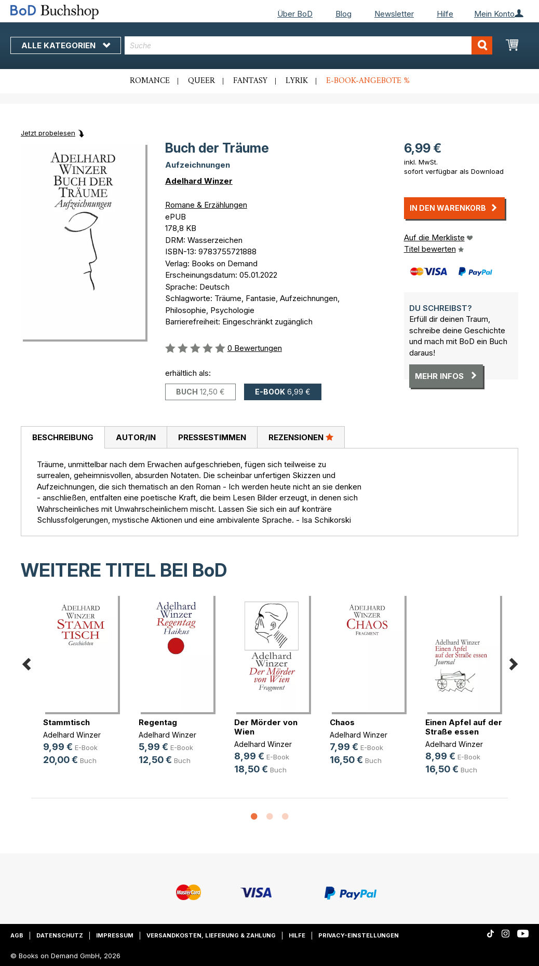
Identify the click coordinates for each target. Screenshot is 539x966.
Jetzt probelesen (48, 133)
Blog (343, 14)
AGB (16, 935)
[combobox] (309, 45)
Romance (150, 81)
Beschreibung (62, 437)
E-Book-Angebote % (368, 81)
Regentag (158, 722)
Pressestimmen (212, 437)
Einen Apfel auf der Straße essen (463, 727)
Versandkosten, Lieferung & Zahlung (211, 935)
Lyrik (297, 81)
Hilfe (445, 14)
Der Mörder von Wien (266, 727)
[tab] (62, 437)
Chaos (342, 722)
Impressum (114, 935)
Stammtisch (66, 722)
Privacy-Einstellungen (358, 935)
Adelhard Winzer (199, 181)
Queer (201, 81)
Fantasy (250, 81)
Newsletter (394, 14)
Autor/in (136, 437)
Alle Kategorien (65, 45)
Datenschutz (59, 935)
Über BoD (295, 14)
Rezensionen (300, 437)
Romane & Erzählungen (206, 205)
